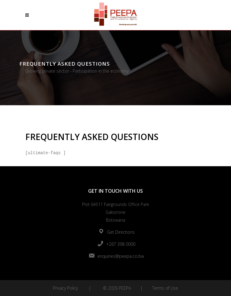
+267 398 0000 (120, 244)
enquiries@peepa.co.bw (120, 256)
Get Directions (121, 232)
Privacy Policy (65, 288)
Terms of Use (165, 288)
